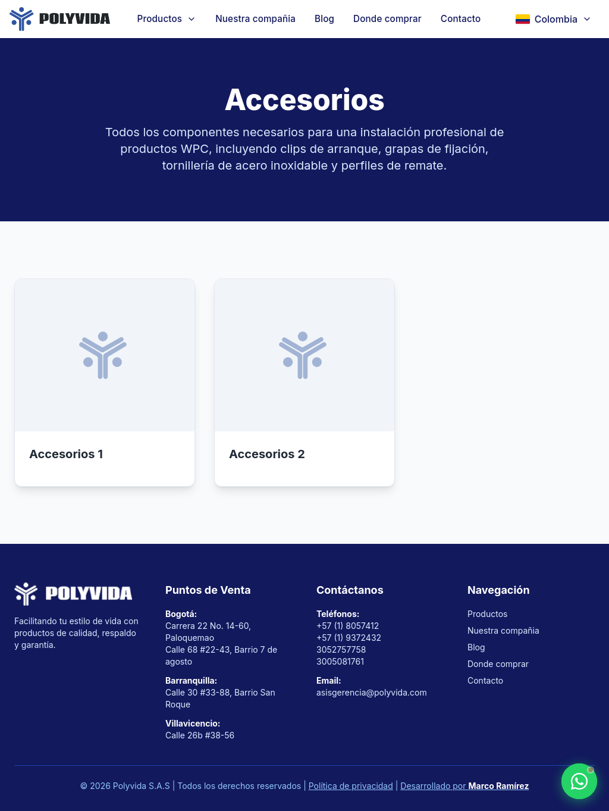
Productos (487, 614)
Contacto (461, 18)
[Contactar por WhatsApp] (579, 781)
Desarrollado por (464, 786)
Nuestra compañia (255, 18)
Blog (324, 18)
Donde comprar (387, 18)
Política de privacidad (351, 786)
